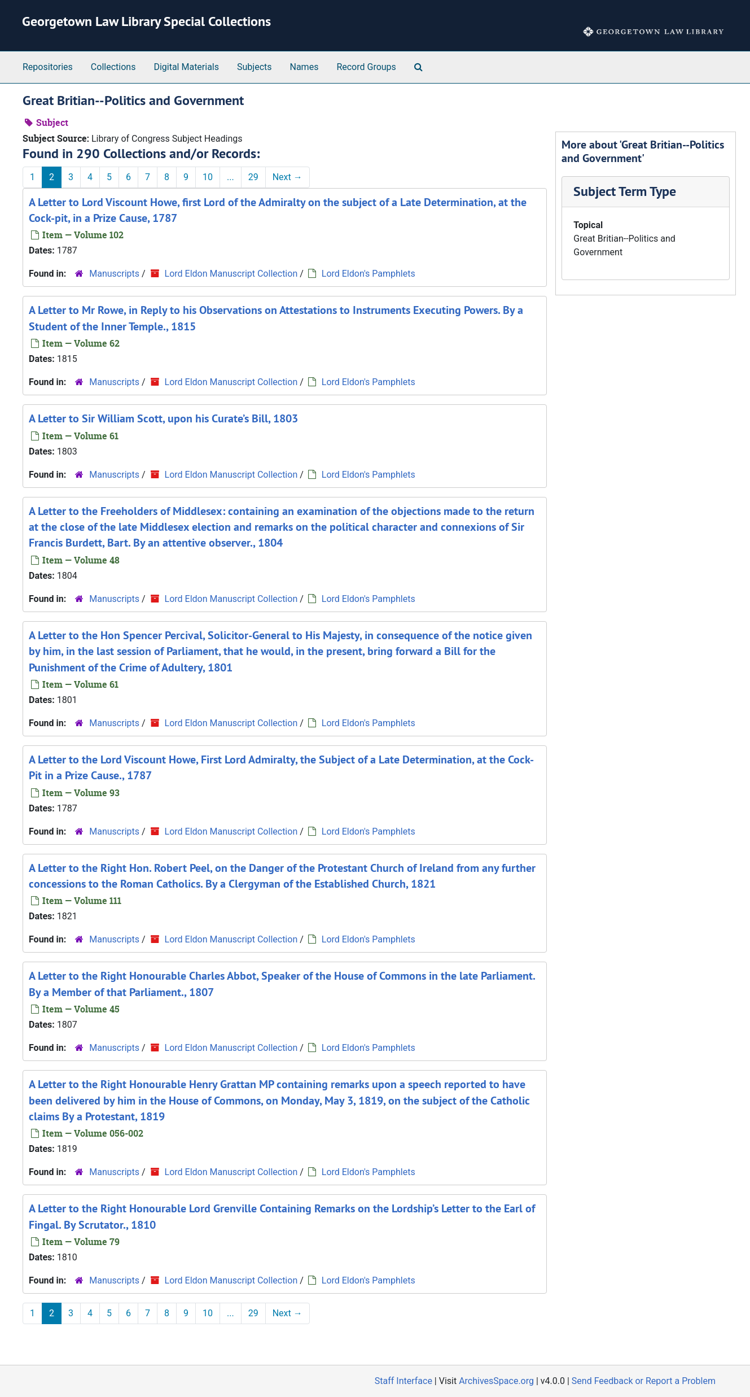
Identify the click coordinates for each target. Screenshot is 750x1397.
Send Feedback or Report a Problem (644, 1381)
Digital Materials (186, 67)
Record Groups (366, 67)
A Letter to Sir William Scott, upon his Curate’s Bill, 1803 (163, 418)
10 (208, 177)
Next (287, 177)
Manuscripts (114, 273)
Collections (113, 67)
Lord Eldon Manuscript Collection (231, 273)
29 (253, 177)
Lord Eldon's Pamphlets (368, 273)
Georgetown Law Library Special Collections (146, 21)
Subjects (254, 67)
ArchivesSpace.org (496, 1381)
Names (304, 67)
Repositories (48, 67)
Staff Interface (403, 1381)
